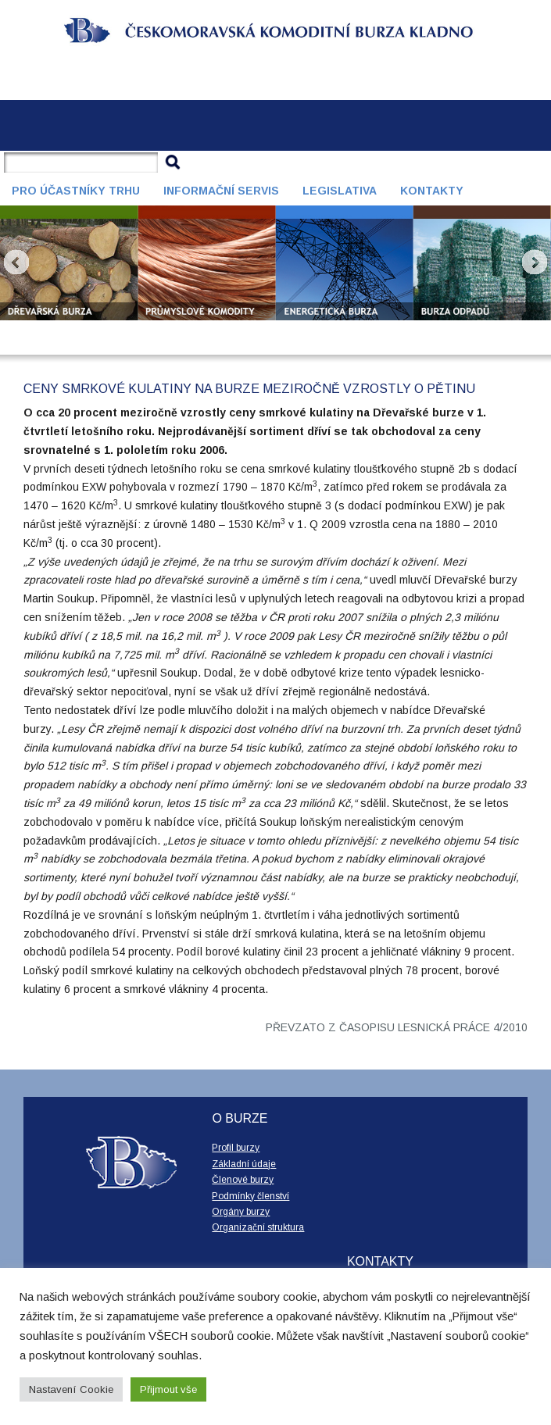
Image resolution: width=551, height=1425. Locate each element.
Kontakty (431, 190)
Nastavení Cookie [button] (71, 1389)
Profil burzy (235, 1147)
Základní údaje (244, 1164)
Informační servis (221, 190)
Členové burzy (243, 1179)
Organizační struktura (258, 1227)
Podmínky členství (250, 1196)
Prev (16, 262)
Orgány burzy (241, 1211)
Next (534, 262)
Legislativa (339, 190)
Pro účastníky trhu (76, 190)
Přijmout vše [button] (168, 1389)
